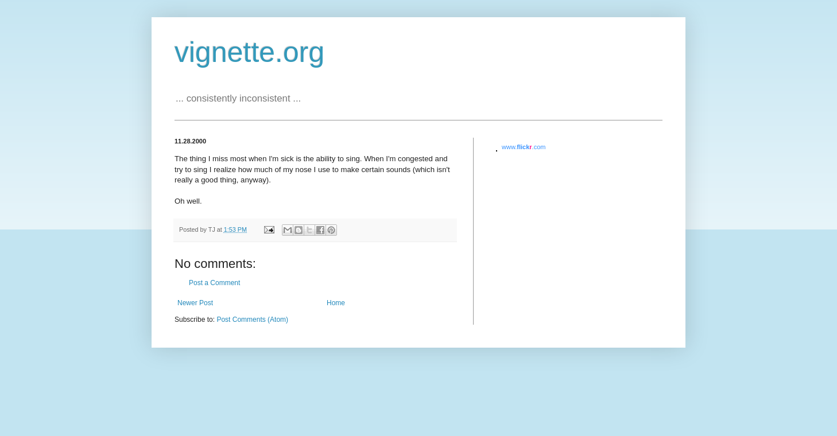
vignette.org (249, 52)
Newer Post (195, 303)
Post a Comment (214, 283)
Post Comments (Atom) (252, 320)
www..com (523, 146)
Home (336, 303)
